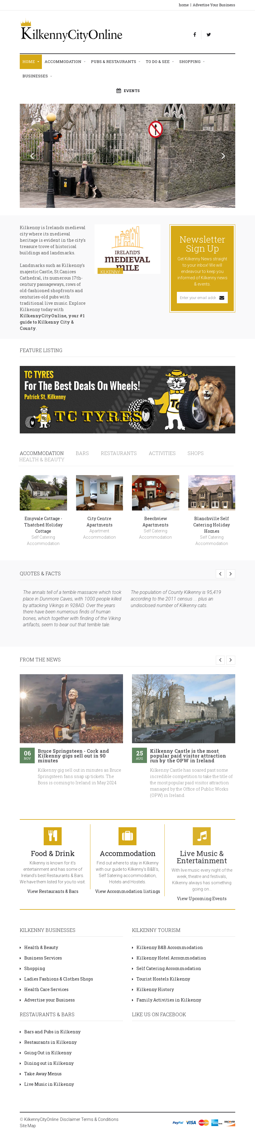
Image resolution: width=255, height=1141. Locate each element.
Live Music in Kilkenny (47, 1084)
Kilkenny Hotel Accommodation (169, 958)
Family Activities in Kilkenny (166, 1000)
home (184, 4)
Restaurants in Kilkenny (48, 1042)
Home (30, 61)
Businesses (37, 76)
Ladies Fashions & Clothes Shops (56, 979)
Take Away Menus (41, 1074)
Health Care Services (44, 989)
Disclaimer (70, 1119)
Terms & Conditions (100, 1119)
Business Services (41, 958)
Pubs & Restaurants (115, 61)
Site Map (28, 1125)
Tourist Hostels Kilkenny (161, 979)
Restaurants (113, 453)
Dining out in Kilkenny (47, 1063)
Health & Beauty (39, 947)
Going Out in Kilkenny (46, 1053)
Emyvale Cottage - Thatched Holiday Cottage (43, 523)
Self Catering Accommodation (166, 968)
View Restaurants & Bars (47, 891)
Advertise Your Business (214, 4)
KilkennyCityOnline (41, 1119)
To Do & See (160, 61)
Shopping (192, 61)
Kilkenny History (153, 989)
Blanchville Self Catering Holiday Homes (211, 523)
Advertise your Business (47, 1000)
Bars (79, 453)
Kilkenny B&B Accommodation (167, 947)
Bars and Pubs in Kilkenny (50, 1032)
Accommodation (65, 61)
